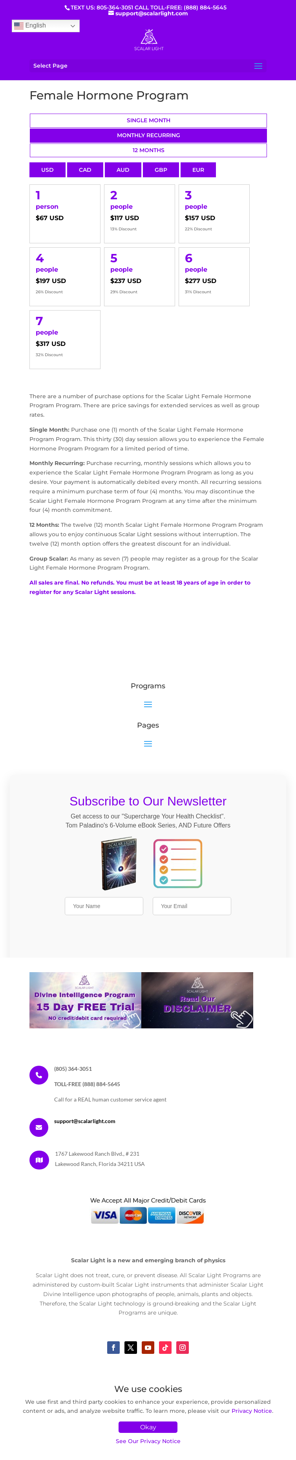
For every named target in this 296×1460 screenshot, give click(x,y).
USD (47, 169)
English (30, 26)
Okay (148, 1427)
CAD (85, 169)
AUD (123, 169)
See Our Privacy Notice (148, 1441)
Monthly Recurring (148, 135)
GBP (161, 169)
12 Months (148, 150)
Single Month (148, 120)
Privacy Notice (252, 1410)
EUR (198, 169)
